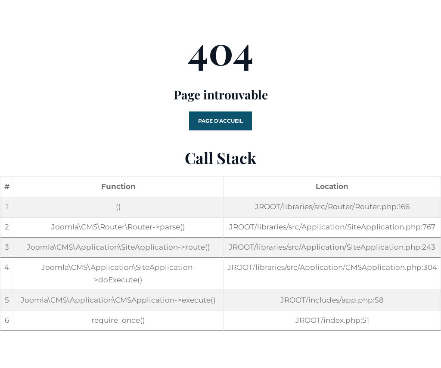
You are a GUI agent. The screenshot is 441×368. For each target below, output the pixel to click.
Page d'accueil (220, 121)
